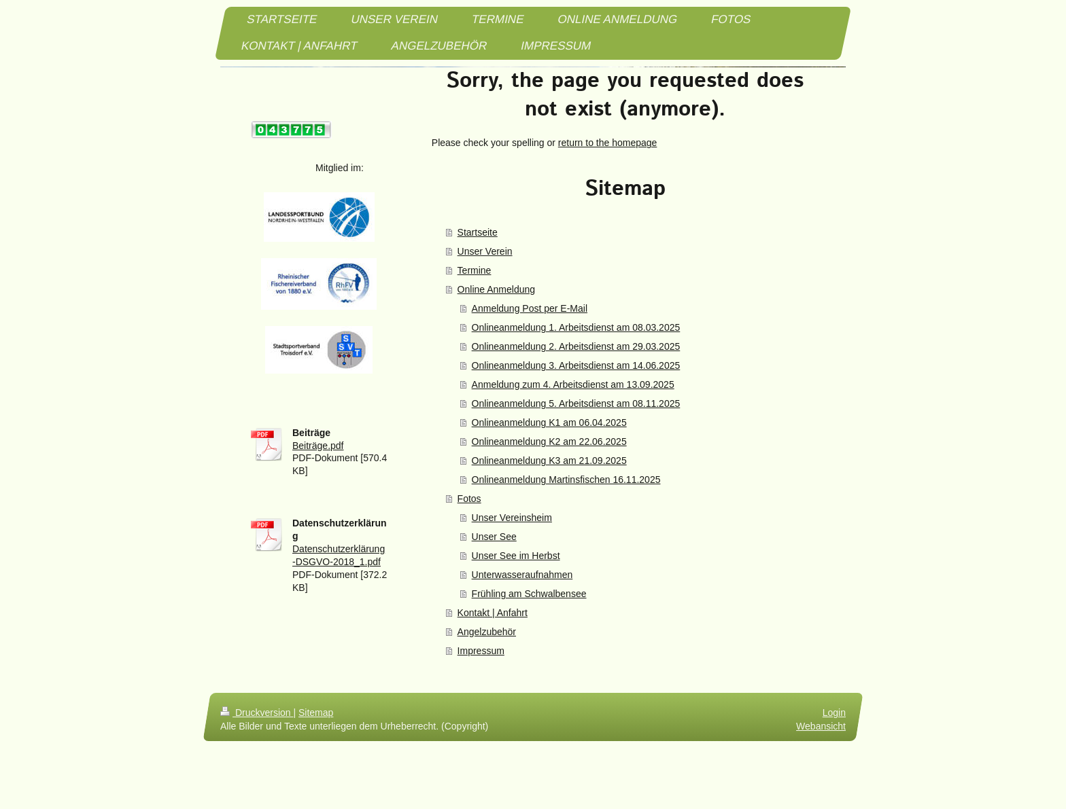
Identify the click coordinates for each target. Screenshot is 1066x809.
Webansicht (821, 726)
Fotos (469, 498)
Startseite (478, 232)
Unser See (494, 536)
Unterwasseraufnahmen (522, 574)
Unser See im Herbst (516, 555)
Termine (475, 270)
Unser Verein (485, 251)
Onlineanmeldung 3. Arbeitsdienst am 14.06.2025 (576, 365)
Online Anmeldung (496, 289)
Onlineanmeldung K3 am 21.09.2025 (549, 460)
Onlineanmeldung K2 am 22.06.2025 (549, 441)
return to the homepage (607, 142)
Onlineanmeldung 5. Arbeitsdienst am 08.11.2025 (576, 403)
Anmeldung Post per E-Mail (529, 308)
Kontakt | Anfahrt (493, 612)
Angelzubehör (487, 631)
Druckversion (256, 712)
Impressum (481, 650)
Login (834, 712)
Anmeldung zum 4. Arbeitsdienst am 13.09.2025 (573, 384)
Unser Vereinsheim (512, 517)
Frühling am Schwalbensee (529, 593)
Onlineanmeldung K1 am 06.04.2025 (549, 422)
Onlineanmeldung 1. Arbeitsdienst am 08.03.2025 (576, 327)
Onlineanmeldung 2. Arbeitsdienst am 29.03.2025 (576, 346)
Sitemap (315, 712)
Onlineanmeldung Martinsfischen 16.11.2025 (566, 479)
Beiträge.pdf (318, 445)
